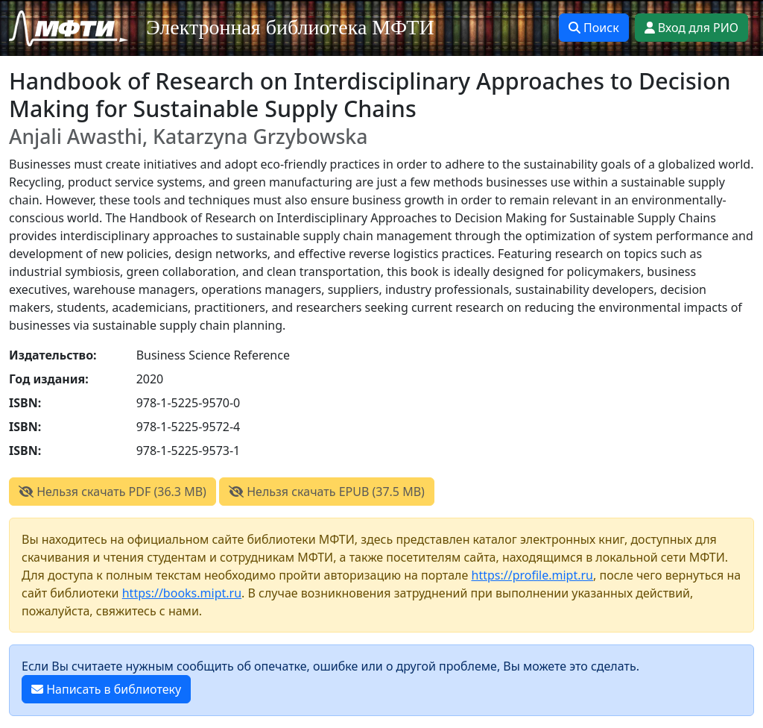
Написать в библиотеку (106, 689)
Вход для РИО (691, 27)
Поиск (594, 27)
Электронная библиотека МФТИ (290, 27)
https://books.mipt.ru (181, 593)
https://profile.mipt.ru (533, 575)
